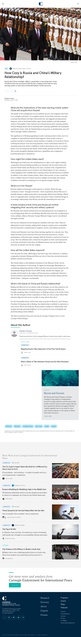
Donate (44, 614)
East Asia (39, 426)
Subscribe (14, 585)
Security (8, 426)
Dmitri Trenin (10, 98)
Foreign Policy (27, 426)
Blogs (63, 604)
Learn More (48, 416)
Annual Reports (65, 614)
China (46, 426)
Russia (54, 426)
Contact (63, 611)
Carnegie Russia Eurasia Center (21, 68)
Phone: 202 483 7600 (8, 611)
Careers (63, 616)
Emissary (16, 462)
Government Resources (68, 623)
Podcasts (64, 607)
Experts (44, 610)
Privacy (63, 618)
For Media (64, 620)
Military (17, 426)
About (44, 606)
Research (45, 597)
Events (63, 601)
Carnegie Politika (19, 485)
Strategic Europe (19, 525)
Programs (64, 598)
